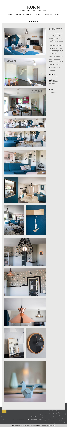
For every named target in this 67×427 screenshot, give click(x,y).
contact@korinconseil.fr (51, 419)
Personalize (52, 425)
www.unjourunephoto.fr (53, 92)
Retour (4, 411)
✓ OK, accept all (45, 425)
